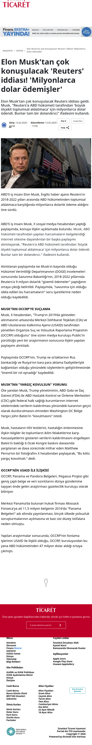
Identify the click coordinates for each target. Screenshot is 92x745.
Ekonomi (11, 645)
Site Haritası (79, 736)
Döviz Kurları (13, 709)
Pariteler (11, 720)
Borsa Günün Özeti (16, 693)
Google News (77, 121)
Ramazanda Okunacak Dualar (69, 648)
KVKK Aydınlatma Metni (19, 675)
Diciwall (67, 736)
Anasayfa (8, 50)
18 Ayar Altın (45, 712)
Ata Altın (43, 707)
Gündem (11, 642)
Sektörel (11, 650)
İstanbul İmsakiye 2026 (65, 642)
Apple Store (59, 658)
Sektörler (11, 698)
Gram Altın (44, 693)
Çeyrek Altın (45, 696)
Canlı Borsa (12, 690)
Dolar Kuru (12, 712)
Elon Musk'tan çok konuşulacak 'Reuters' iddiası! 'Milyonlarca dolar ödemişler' (56, 50)
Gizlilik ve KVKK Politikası (20, 672)
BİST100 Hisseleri (15, 696)
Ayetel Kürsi (59, 645)
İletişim (10, 680)
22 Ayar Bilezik (46, 709)
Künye (9, 677)
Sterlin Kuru (13, 717)
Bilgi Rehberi (13, 661)
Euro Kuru (11, 714)
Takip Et (63, 121)
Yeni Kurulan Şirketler (77, 690)
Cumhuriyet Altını (48, 704)
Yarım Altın (44, 698)
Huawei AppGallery (63, 664)
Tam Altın (43, 701)
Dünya (19, 50)
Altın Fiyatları (46, 690)
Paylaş (65, 127)
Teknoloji (11, 659)
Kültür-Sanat (13, 653)
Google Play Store (62, 661)
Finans (14, 648)
